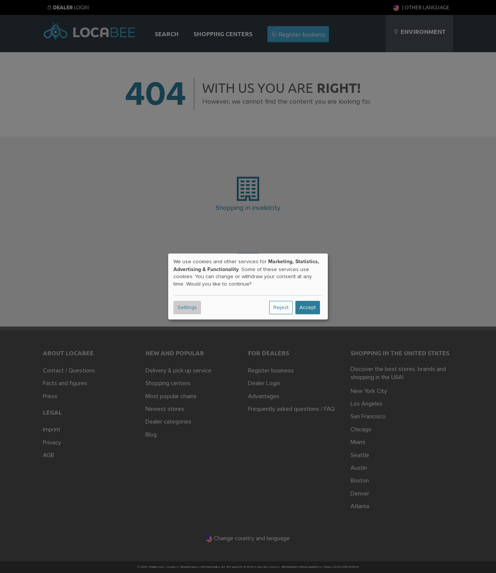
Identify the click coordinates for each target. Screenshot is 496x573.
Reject (281, 307)
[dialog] (248, 287)
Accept (307, 307)
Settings (187, 307)
